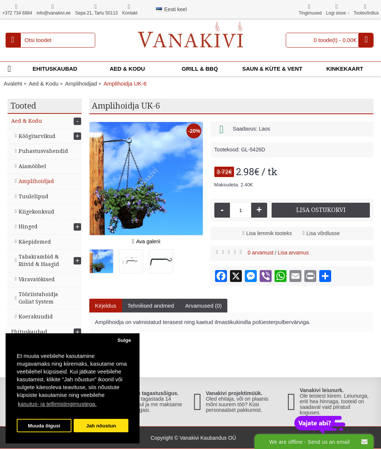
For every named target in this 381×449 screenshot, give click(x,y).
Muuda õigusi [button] (44, 426)
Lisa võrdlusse (323, 233)
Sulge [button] (124, 340)
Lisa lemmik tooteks (269, 233)
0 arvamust (260, 253)
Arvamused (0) (203, 305)
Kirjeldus (105, 305)
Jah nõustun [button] (101, 426)
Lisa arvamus (293, 253)
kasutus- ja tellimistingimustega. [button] (57, 404)
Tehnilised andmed (151, 305)
